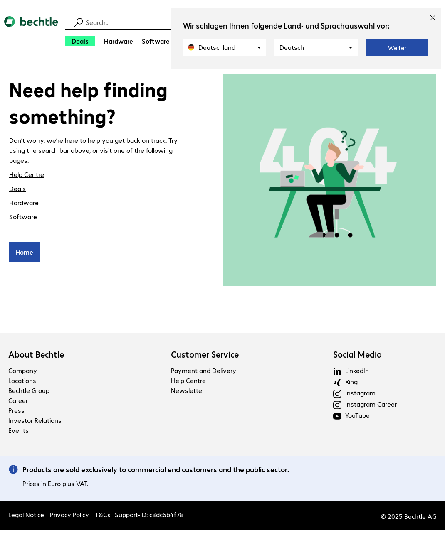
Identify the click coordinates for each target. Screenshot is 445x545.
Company (22, 371)
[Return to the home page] (31, 33)
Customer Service (205, 356)
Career (18, 401)
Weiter (397, 48)
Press (16, 411)
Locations (22, 381)
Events (18, 431)
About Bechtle (36, 356)
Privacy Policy (69, 515)
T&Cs (103, 515)
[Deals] (80, 41)
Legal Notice (26, 515)
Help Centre (26, 175)
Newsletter (187, 391)
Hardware (24, 203)
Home (24, 253)
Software (23, 218)
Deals (17, 189)
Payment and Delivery (203, 371)
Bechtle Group (28, 391)
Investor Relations (35, 421)
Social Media (357, 356)
